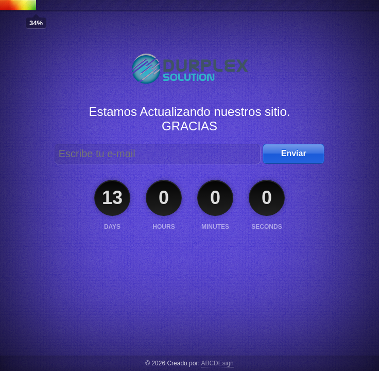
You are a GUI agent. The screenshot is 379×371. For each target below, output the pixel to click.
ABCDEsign (217, 363)
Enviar (293, 153)
